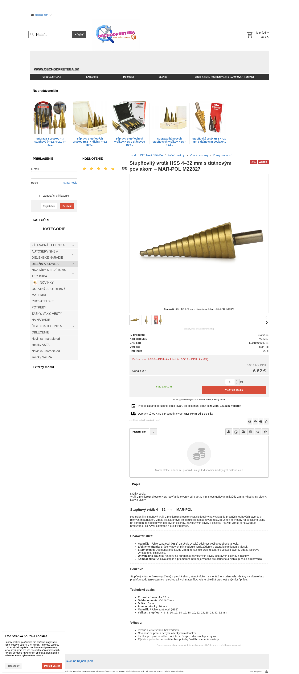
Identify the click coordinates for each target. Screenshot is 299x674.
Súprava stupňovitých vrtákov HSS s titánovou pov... (129, 141)
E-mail (35, 168)
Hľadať (79, 34)
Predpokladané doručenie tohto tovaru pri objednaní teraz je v (189, 405)
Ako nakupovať (256, 671)
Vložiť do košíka (234, 390)
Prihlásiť (67, 206)
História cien (139, 431)
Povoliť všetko (52, 666)
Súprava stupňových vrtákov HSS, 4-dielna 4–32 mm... (90, 141)
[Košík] (257, 34)
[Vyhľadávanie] (50, 34)
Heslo (34, 182)
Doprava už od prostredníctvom (175, 413)
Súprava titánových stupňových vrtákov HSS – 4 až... (169, 141)
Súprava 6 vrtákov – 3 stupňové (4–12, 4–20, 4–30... (50, 141)
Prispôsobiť (13, 666)
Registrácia (49, 206)
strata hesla (70, 182)
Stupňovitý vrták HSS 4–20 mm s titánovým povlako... (209, 140)
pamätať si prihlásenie (54, 195)
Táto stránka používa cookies (26, 636)
